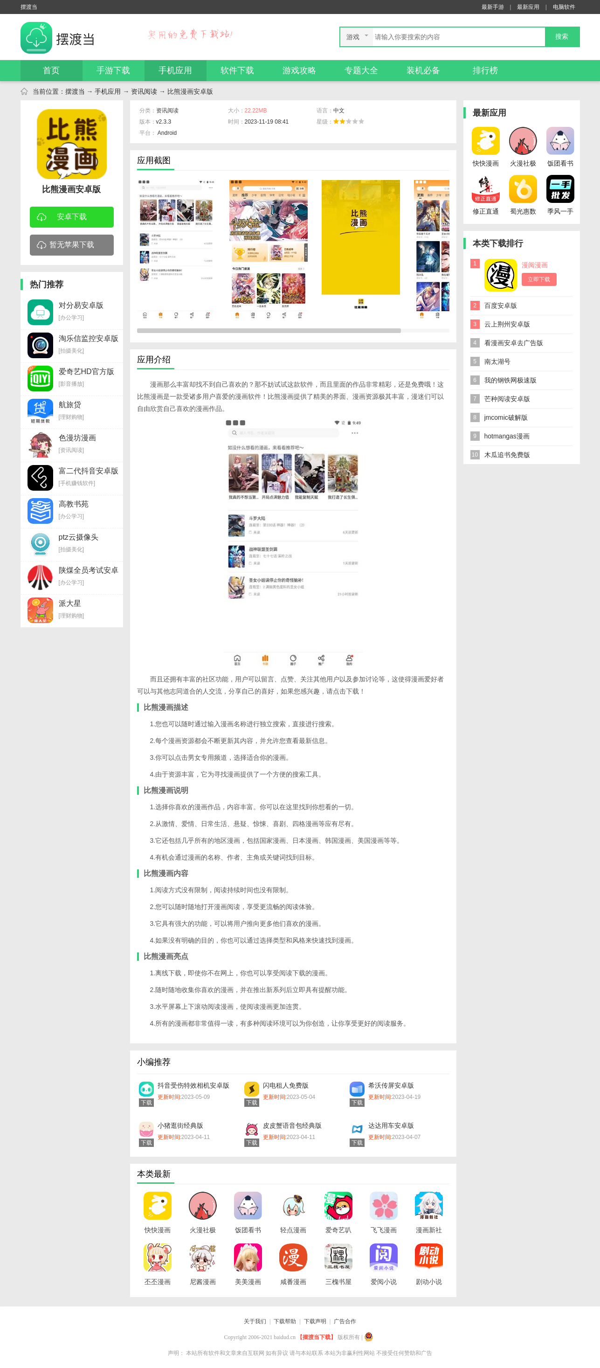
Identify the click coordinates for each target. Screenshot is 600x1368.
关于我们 (255, 1321)
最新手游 (493, 7)
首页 (51, 70)
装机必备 (423, 70)
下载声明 (315, 1321)
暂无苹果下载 (65, 245)
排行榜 (485, 70)
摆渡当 (75, 91)
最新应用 (528, 7)
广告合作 (345, 1321)
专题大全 (361, 70)
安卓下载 (62, 217)
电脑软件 (564, 7)
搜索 (561, 36)
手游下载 (113, 70)
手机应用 (175, 70)
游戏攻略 (299, 70)
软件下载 (237, 70)
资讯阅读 (144, 91)
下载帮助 (285, 1321)
